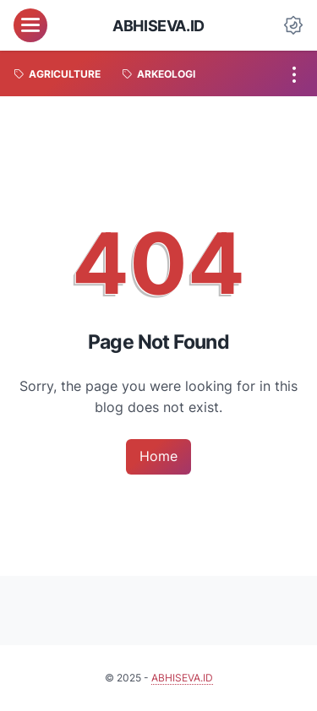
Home (158, 456)
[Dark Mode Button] (293, 25)
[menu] (30, 25)
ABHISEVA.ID (158, 25)
